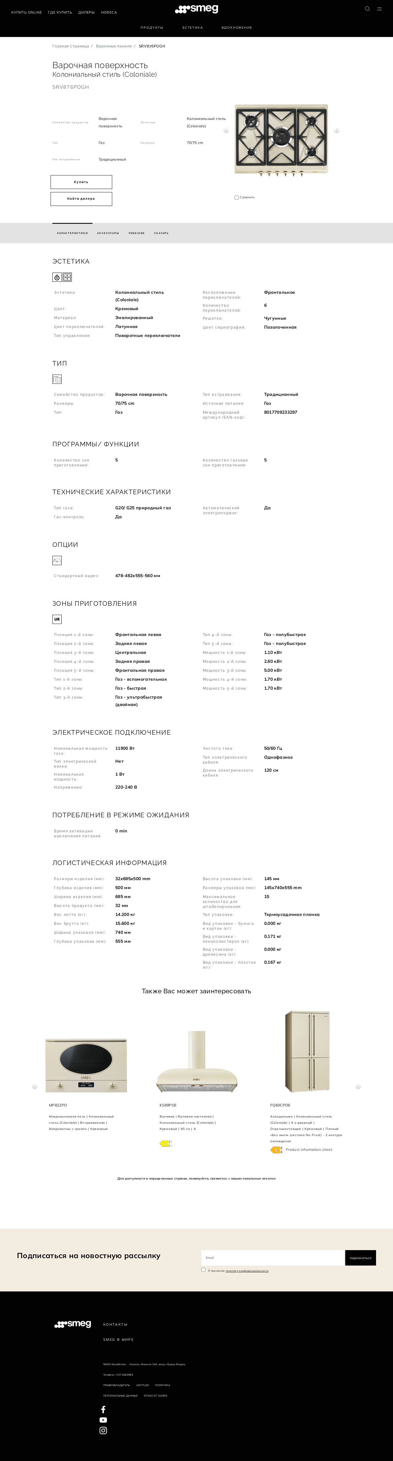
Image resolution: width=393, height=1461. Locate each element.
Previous (226, 130)
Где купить (60, 12)
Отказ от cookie (155, 1395)
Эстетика (192, 28)
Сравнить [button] (247, 197)
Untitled (142, 1385)
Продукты (152, 28)
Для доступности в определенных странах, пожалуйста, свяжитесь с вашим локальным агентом (196, 1178)
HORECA (109, 12)
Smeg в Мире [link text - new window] (118, 1339)
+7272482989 (124, 1374)
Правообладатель (116, 1385)
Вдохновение (237, 28)
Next (337, 130)
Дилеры (86, 12)
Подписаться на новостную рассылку (89, 1255)
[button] (196, 300)
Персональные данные (120, 1395)
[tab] (72, 233)
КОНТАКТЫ (115, 1324)
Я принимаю (238, 1270)
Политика (162, 1385)
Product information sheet (309, 1149)
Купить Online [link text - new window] (26, 12)
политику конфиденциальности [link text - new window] (247, 1270)
